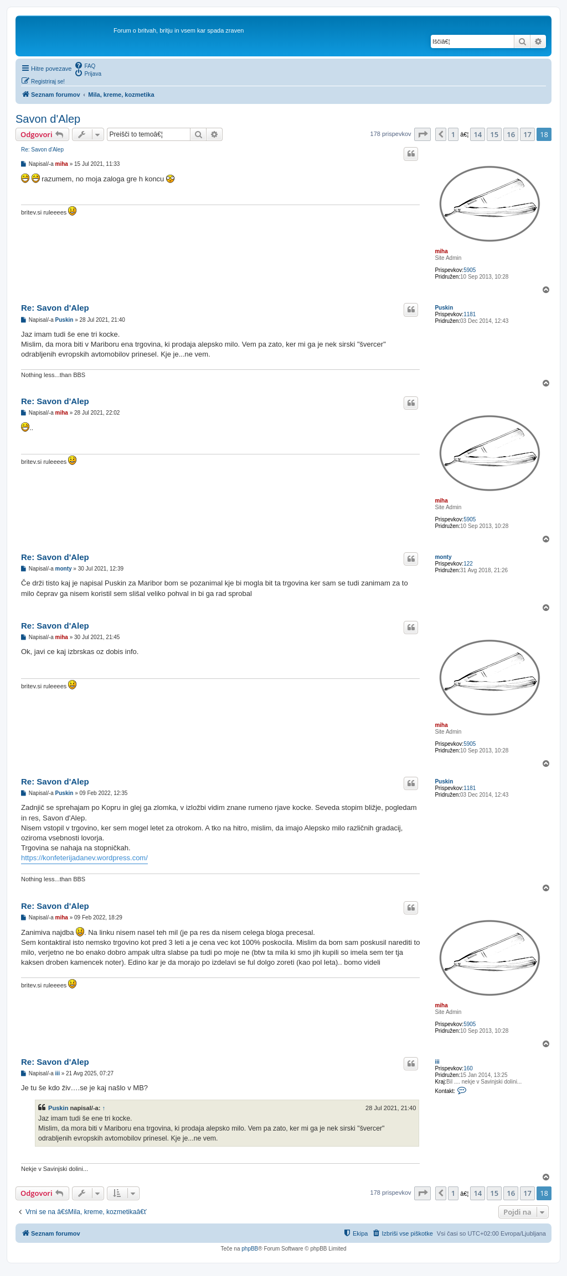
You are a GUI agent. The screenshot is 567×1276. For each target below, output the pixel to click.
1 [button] (453, 134)
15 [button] (494, 134)
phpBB (249, 1249)
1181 (469, 314)
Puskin (444, 308)
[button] (422, 134)
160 (468, 1068)
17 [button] (527, 134)
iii (437, 1062)
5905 (469, 270)
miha (441, 251)
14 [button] (477, 134)
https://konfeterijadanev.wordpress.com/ (84, 858)
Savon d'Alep (48, 119)
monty (443, 557)
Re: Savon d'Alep (42, 150)
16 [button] (511, 134)
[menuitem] (84, 65)
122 (468, 564)
